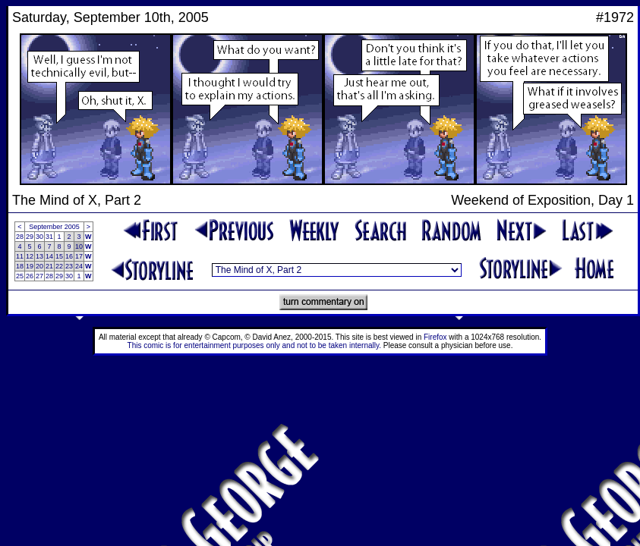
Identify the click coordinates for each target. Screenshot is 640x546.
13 (39, 256)
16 (69, 256)
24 (79, 266)
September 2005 (54, 227)
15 (59, 256)
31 (49, 236)
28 (20, 236)
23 (69, 266)
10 (79, 246)
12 (29, 256)
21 (49, 266)
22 (59, 266)
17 (79, 256)
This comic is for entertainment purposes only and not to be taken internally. (254, 345)
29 (29, 236)
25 (20, 276)
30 (39, 236)
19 (29, 266)
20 (39, 266)
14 (49, 256)
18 (20, 266)
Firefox (435, 337)
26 (29, 276)
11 (20, 256)
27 (39, 276)
